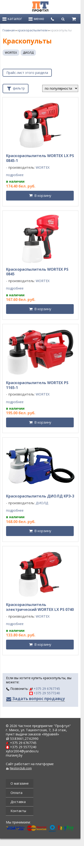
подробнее (15, 175)
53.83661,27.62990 (24, 738)
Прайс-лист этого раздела (27, 72)
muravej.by (14, 755)
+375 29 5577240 (44, 693)
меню (36, 18)
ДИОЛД (28, 52)
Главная (9, 30)
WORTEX (11, 52)
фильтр (15, 88)
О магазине (19, 783)
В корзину (42, 195)
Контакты (18, 811)
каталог (12, 18)
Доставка (18, 802)
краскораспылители (33, 30)
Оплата (16, 792)
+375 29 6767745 (44, 688)
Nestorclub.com (21, 768)
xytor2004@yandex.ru (22, 751)
